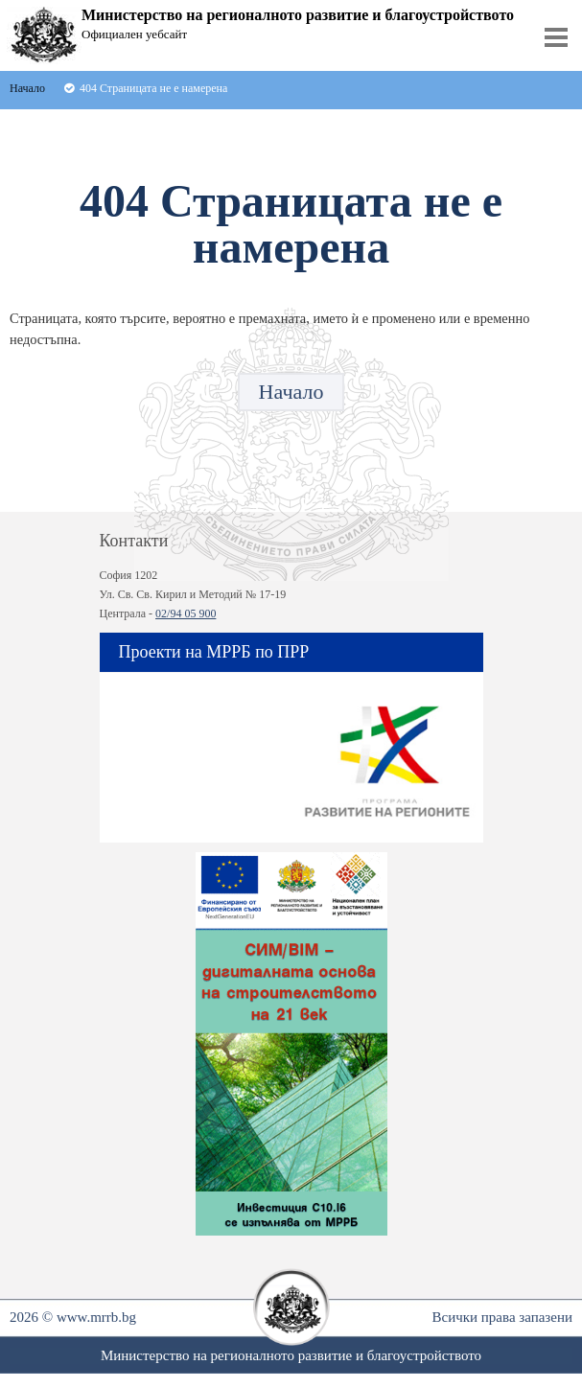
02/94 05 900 (185, 613)
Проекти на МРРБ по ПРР (214, 651)
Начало (291, 392)
